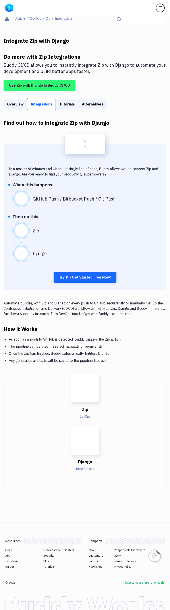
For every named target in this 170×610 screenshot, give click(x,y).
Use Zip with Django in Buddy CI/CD (39, 85)
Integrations (41, 104)
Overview (15, 104)
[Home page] (9, 18)
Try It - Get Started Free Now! (85, 277)
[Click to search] (161, 19)
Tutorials (67, 104)
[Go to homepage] (9, 7)
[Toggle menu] (160, 8)
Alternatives (92, 104)
